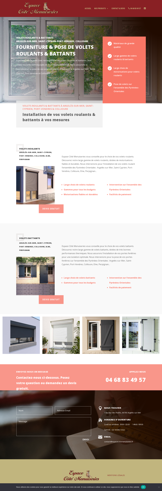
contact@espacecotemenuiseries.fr (118, 441)
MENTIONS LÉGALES (116, 475)
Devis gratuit (80, 208)
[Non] (159, 487)
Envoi (86, 439)
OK (143, 487)
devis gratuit (80, 299)
